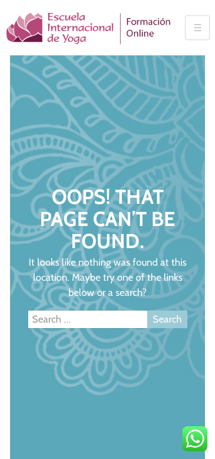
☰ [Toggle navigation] (197, 28)
